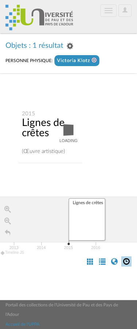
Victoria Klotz (77, 60)
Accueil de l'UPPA (22, 324)
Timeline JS (12, 253)
